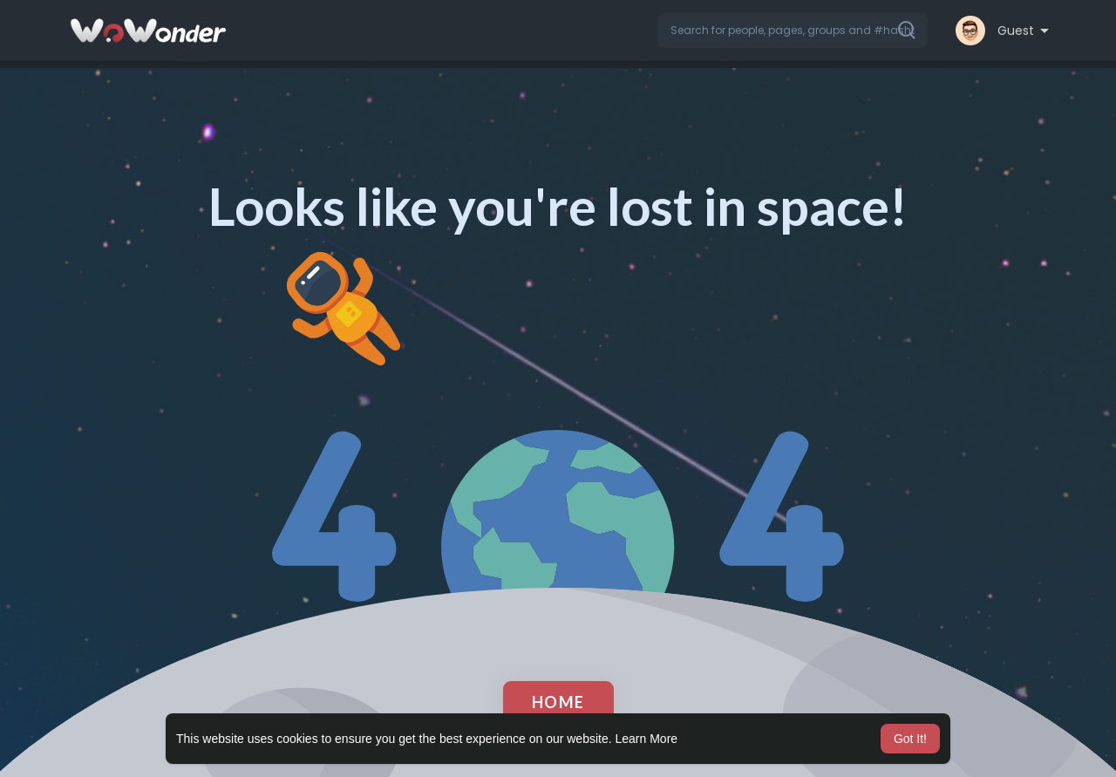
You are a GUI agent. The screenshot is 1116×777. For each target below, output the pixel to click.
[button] (792, 30)
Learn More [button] (647, 739)
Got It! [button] (910, 739)
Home (558, 702)
